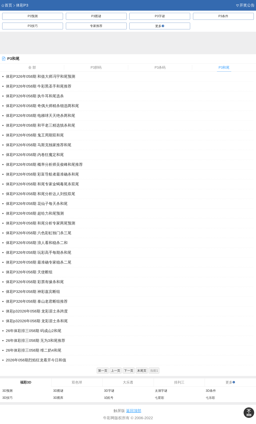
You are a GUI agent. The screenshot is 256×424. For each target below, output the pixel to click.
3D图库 (58, 397)
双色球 (77, 382)
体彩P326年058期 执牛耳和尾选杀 (35, 96)
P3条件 (223, 16)
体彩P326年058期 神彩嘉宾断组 (33, 291)
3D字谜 (109, 390)
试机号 (108, 397)
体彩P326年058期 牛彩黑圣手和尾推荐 (39, 86)
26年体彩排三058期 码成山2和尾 (33, 331)
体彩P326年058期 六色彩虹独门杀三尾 (39, 233)
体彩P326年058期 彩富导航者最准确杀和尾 (42, 174)
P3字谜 (160, 16)
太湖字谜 (161, 390)
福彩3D (25, 382)
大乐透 (128, 382)
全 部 (32, 67)
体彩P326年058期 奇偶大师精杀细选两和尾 (42, 106)
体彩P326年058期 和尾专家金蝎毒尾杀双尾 (42, 184)
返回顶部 (133, 411)
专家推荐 (96, 26)
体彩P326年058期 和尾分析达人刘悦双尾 (40, 194)
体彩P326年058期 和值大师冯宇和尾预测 (40, 76)
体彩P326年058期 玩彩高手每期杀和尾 (39, 252)
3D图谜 (58, 390)
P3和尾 (224, 67)
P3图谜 (96, 16)
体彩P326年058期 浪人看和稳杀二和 (37, 243)
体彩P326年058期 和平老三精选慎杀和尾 (40, 125)
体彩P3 (20, 5)
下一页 (128, 370)
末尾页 (141, 370)
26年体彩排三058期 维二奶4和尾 (33, 350)
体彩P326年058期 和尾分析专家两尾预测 (40, 223)
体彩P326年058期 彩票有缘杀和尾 (35, 282)
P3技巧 (33, 26)
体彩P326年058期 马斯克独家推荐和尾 (39, 145)
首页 (6, 5)
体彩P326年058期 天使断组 (29, 272)
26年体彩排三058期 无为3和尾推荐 (35, 340)
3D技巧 (7, 397)
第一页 (102, 370)
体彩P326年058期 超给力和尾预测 (35, 213)
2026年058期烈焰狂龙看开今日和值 (36, 360)
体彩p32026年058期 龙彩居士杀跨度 (37, 311)
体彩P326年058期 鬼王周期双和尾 (35, 135)
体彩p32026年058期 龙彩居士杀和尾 (37, 321)
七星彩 (159, 397)
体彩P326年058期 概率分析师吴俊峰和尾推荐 (44, 164)
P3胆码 (96, 67)
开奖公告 (245, 5)
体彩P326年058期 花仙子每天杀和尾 (37, 203)
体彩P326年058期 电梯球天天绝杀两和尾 (40, 115)
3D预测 (7, 390)
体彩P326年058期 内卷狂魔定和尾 (35, 155)
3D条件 (211, 390)
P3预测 (33, 16)
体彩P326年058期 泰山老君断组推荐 (37, 301)
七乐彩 (210, 397)
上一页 (115, 370)
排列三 (179, 382)
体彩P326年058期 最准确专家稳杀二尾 (39, 262)
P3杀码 (160, 67)
